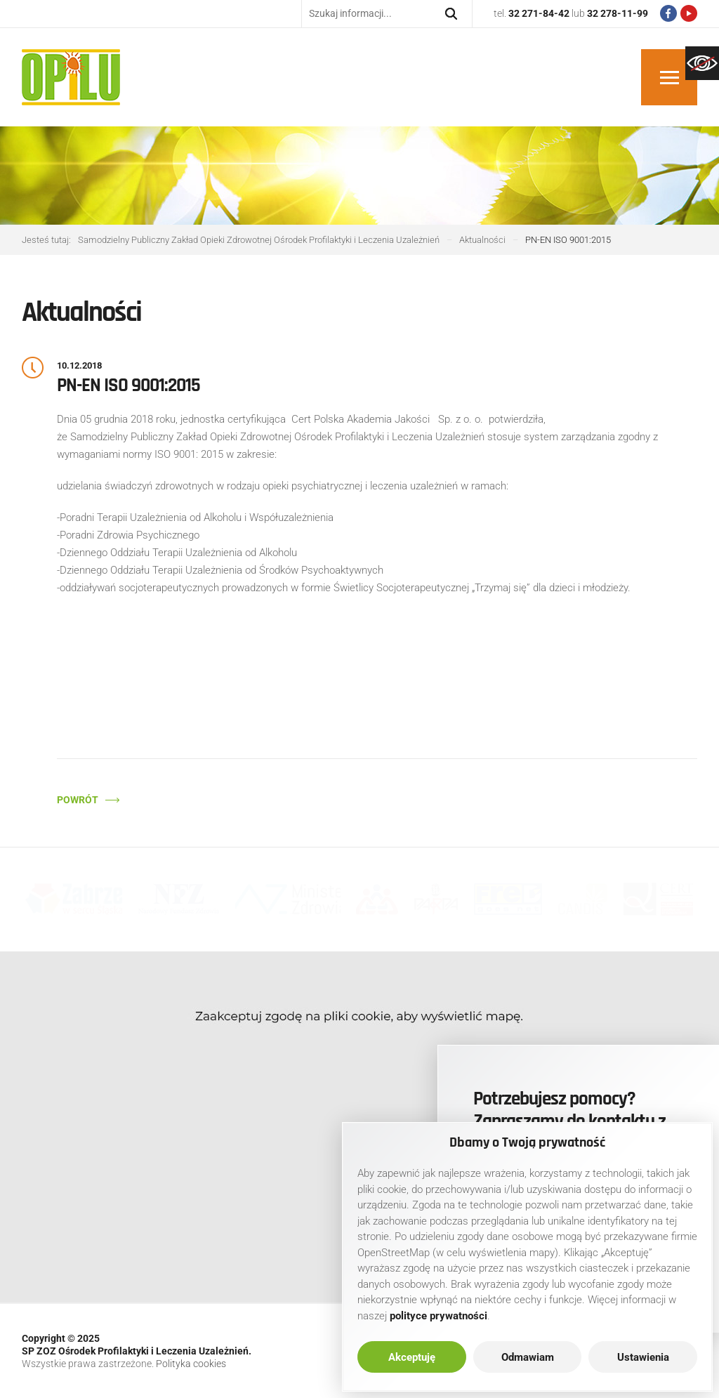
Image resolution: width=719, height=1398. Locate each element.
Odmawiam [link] (527, 1357)
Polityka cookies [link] (191, 1363)
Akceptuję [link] (411, 1357)
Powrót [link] (77, 799)
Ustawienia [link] (643, 1357)
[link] (702, 63)
